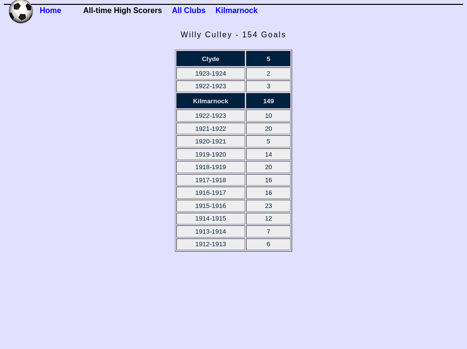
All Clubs (188, 10)
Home (50, 10)
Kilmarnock (237, 10)
